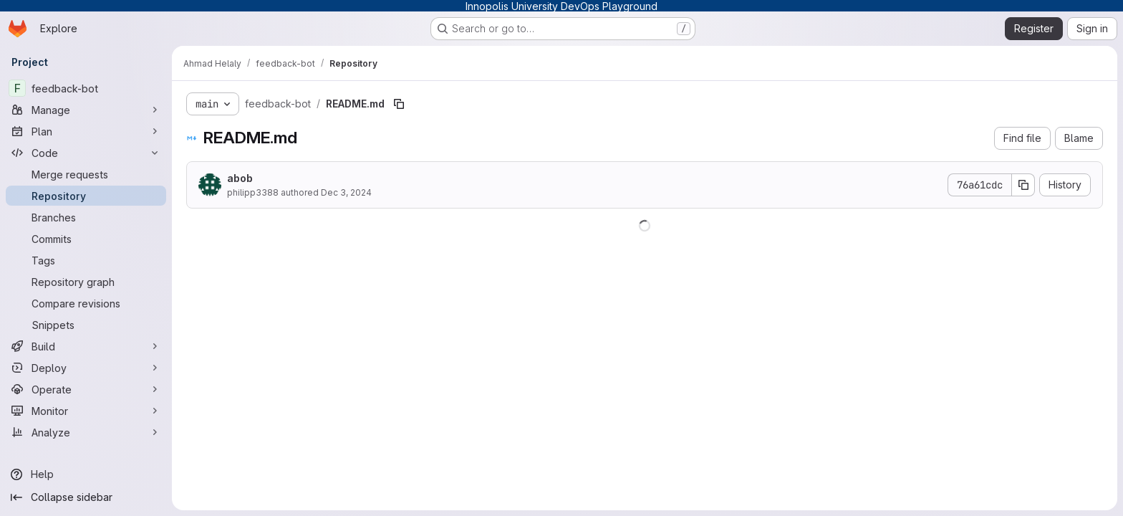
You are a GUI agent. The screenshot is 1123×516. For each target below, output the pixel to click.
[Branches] (86, 217)
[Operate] (86, 389)
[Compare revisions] (86, 303)
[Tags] (86, 260)
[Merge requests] (86, 174)
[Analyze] (86, 432)
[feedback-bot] (86, 88)
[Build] (86, 346)
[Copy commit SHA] (1023, 184)
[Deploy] (86, 368)
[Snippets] (86, 325)
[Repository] (86, 196)
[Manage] (86, 110)
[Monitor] (86, 411)
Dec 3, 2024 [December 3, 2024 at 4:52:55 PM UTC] (346, 192)
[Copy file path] (398, 103)
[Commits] (86, 239)
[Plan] (86, 131)
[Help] (86, 474)
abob (240, 178)
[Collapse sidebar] (86, 497)
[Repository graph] (86, 282)
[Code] (86, 153)
